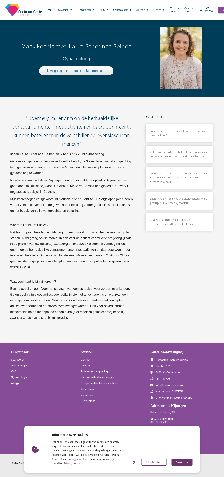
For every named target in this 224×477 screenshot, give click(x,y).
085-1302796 (163, 379)
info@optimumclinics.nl (169, 385)
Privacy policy (71, 463)
